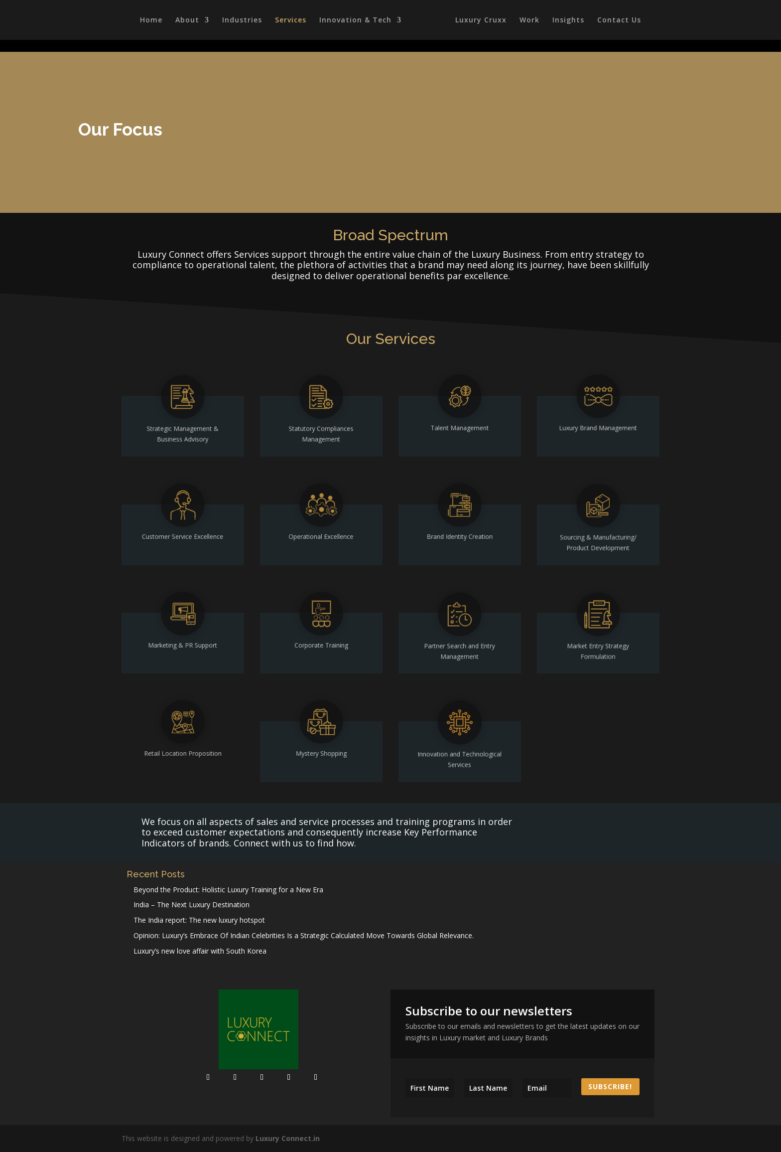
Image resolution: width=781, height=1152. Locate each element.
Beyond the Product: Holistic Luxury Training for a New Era (228, 889)
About (186, 20)
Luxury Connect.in (288, 1138)
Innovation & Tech (354, 20)
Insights (570, 20)
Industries (240, 20)
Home (149, 20)
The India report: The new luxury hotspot (199, 920)
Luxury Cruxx (482, 20)
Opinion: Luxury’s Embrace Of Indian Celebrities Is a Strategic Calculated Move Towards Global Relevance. (303, 935)
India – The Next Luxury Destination (191, 904)
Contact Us (621, 20)
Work (531, 20)
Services (289, 20)
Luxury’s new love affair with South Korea (199, 951)
